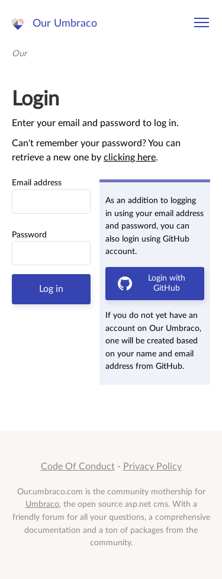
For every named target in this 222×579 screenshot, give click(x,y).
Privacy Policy (152, 466)
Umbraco (42, 504)
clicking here (130, 157)
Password (29, 235)
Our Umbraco (65, 23)
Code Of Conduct (78, 466)
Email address (37, 183)
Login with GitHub (151, 283)
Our (19, 53)
